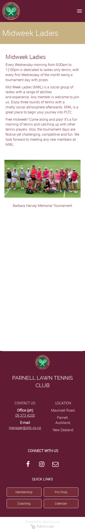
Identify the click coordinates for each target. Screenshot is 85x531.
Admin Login (42, 526)
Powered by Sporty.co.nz (42, 522)
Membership (23, 492)
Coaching (23, 503)
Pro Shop (61, 492)
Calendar (61, 503)
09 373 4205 (25, 415)
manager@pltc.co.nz (25, 427)
